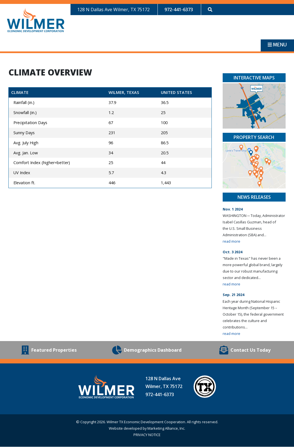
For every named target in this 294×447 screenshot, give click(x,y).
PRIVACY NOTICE (147, 434)
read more (231, 241)
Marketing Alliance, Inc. (166, 428)
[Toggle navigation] (277, 45)
